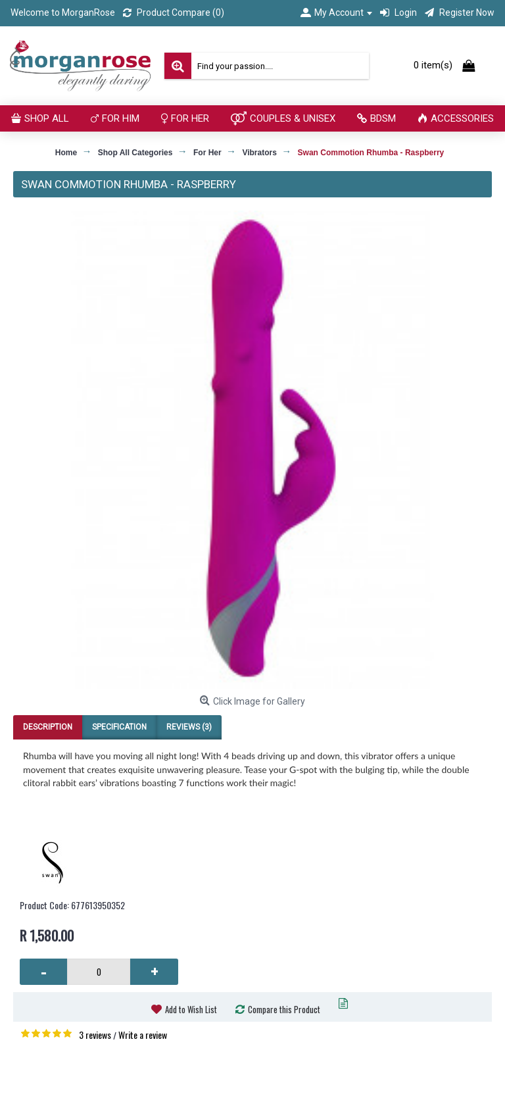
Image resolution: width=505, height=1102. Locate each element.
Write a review (142, 1034)
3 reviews (95, 1034)
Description (47, 727)
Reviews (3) (189, 727)
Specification (119, 727)
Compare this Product (284, 1009)
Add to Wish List (191, 1009)
